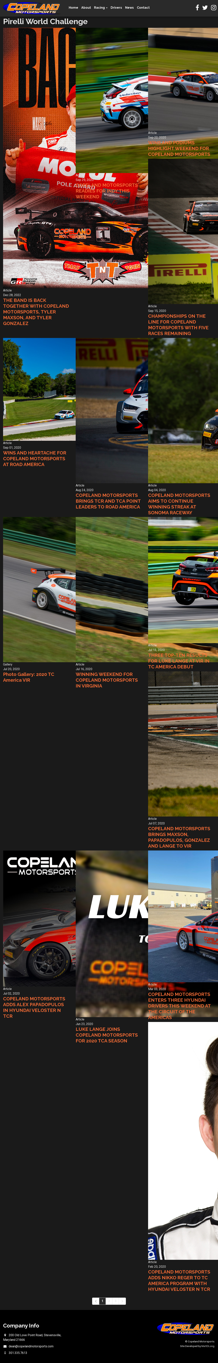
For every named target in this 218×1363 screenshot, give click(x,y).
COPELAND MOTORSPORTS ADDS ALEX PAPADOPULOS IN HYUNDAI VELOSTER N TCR (34, 1007)
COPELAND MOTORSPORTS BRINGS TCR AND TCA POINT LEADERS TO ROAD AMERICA (108, 500)
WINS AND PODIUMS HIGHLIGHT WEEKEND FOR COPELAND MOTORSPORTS (179, 148)
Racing (101, 7)
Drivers (116, 7)
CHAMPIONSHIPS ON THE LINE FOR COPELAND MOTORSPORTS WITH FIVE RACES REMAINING (178, 324)
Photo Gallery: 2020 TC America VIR (28, 677)
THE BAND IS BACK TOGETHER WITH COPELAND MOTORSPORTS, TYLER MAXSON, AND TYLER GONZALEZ (36, 311)
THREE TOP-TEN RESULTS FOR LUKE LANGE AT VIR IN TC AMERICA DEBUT (179, 661)
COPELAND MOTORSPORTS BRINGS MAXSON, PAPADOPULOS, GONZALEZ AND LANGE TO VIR (179, 837)
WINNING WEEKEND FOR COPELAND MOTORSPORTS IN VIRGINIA (107, 680)
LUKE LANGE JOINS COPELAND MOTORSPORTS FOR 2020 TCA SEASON (107, 1035)
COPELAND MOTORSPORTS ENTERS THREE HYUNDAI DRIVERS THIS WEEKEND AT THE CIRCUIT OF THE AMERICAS (179, 1005)
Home (73, 7)
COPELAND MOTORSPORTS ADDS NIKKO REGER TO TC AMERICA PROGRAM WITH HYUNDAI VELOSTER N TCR (179, 1280)
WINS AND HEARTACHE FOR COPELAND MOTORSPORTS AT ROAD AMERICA (34, 458)
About (86, 7)
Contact (143, 7)
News (129, 7)
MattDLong (207, 1346)
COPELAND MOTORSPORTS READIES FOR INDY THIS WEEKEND (107, 190)
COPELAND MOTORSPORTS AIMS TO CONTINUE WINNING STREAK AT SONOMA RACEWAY (179, 503)
